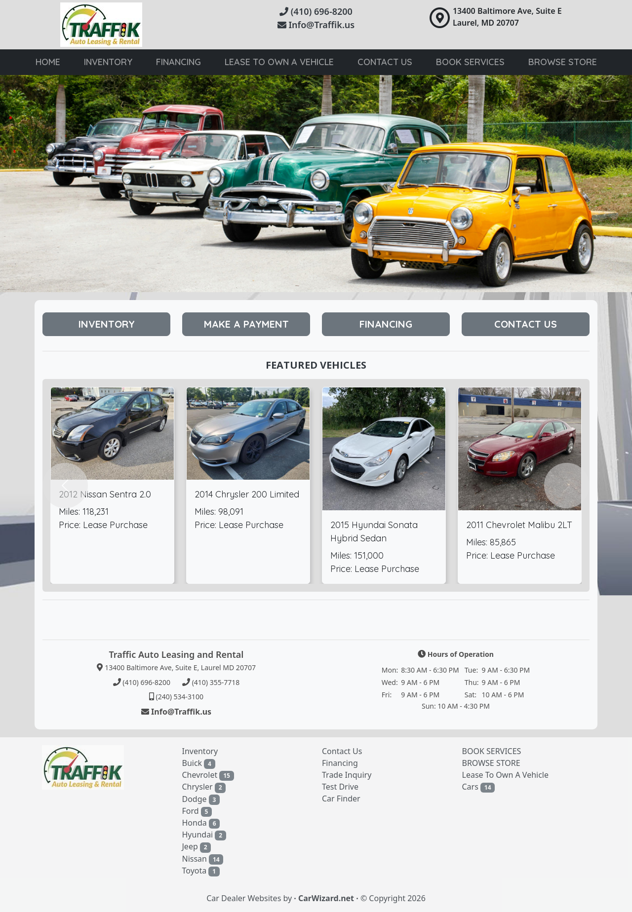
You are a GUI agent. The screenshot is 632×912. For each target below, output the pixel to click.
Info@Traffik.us (316, 25)
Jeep (196, 846)
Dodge (201, 799)
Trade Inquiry (346, 774)
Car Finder (341, 798)
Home (48, 62)
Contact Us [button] (525, 324)
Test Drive (340, 786)
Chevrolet (208, 775)
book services (470, 62)
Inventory (108, 62)
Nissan (203, 859)
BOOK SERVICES (491, 751)
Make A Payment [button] (246, 324)
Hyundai (204, 834)
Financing (178, 62)
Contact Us (384, 62)
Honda (201, 823)
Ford (197, 811)
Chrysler (204, 787)
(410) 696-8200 (316, 11)
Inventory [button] (107, 324)
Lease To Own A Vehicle (505, 774)
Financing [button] (385, 324)
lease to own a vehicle (279, 62)
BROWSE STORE (491, 763)
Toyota (201, 870)
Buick (198, 763)
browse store (562, 62)
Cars (478, 787)
